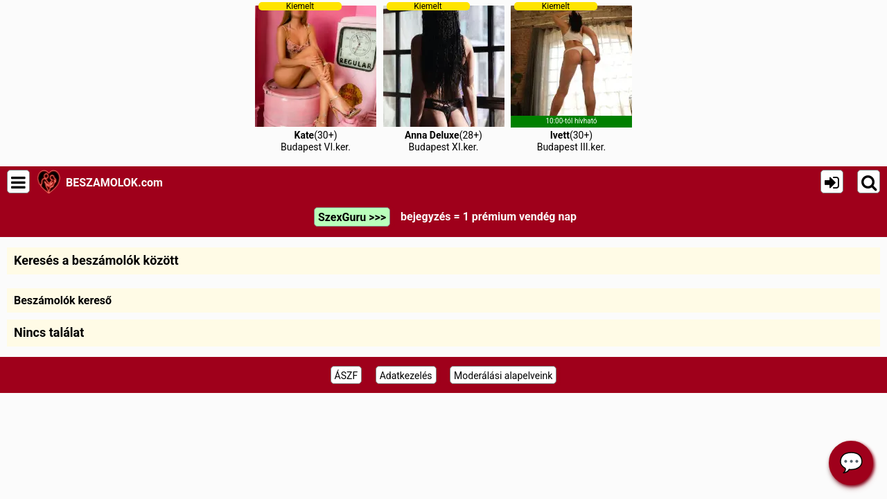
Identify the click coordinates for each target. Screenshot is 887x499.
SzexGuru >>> (352, 217)
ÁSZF (346, 375)
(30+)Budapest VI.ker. (315, 76)
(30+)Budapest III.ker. (571, 76)
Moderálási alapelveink (503, 375)
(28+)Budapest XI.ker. (443, 76)
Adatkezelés (406, 375)
